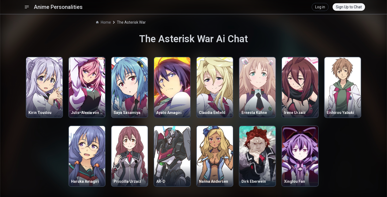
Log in (320, 7)
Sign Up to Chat (349, 7)
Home (103, 22)
